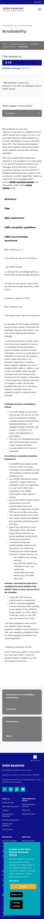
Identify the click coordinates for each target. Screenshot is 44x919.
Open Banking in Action (29, 799)
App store (26, 810)
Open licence (7, 916)
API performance (29, 814)
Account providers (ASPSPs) (9, 842)
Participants (7, 837)
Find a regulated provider (28, 805)
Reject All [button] (16, 895)
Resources (26, 837)
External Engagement (10, 820)
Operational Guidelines (18, 44)
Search (38, 2)
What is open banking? (7, 825)
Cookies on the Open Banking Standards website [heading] (20, 852)
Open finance (7, 829)
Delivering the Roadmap (7, 815)
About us (6, 799)
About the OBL (8, 803)
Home (4, 44)
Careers (5, 810)
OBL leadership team (10, 806)
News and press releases (28, 842)
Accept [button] (23, 886)
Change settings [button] (16, 904)
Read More (14, 881)
